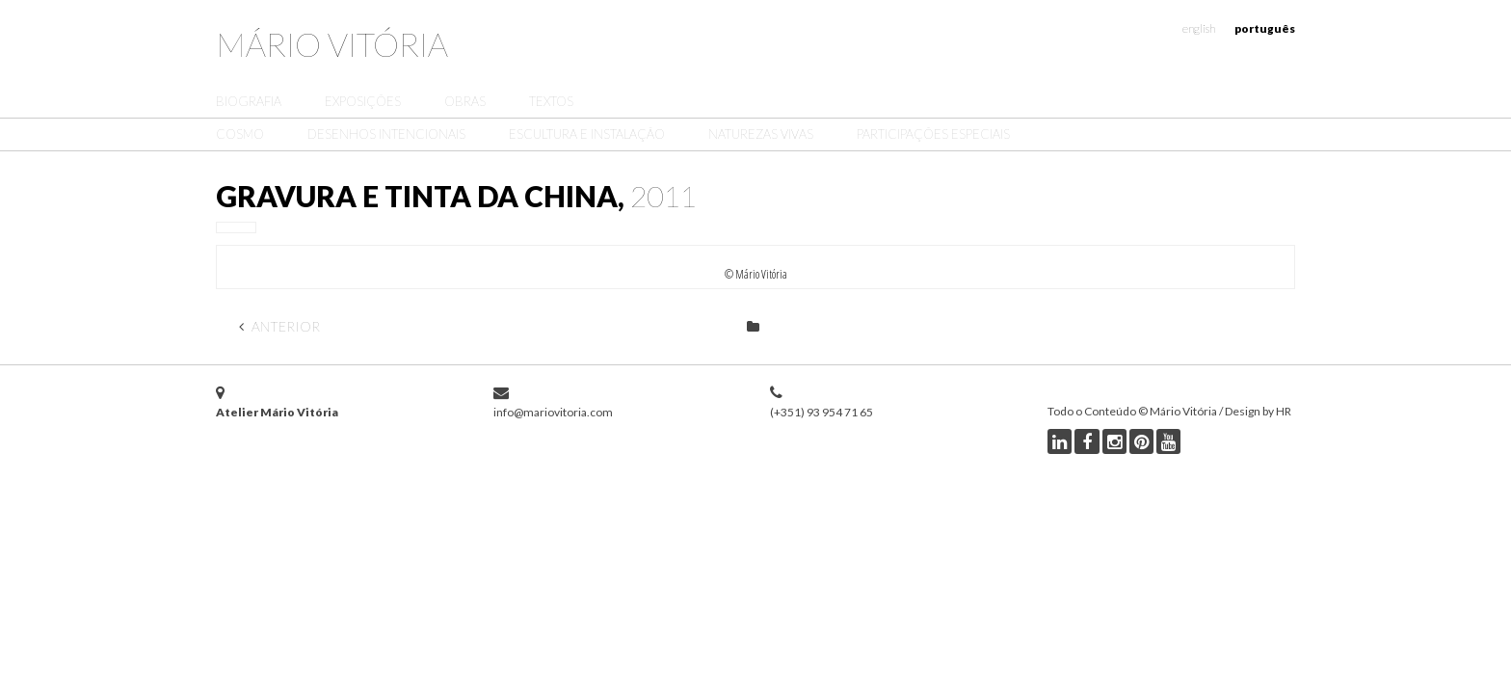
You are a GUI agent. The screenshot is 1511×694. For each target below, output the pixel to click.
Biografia (248, 101)
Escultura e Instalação (587, 134)
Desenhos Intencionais (386, 134)
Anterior (279, 326)
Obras (465, 101)
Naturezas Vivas (760, 134)
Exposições (363, 101)
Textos (551, 101)
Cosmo (240, 134)
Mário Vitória (332, 44)
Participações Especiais (933, 134)
